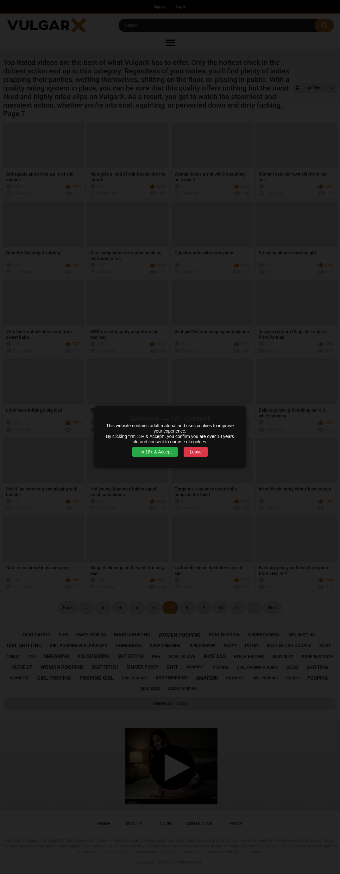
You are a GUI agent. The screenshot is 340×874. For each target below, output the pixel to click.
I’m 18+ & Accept (155, 451)
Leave (196, 451)
